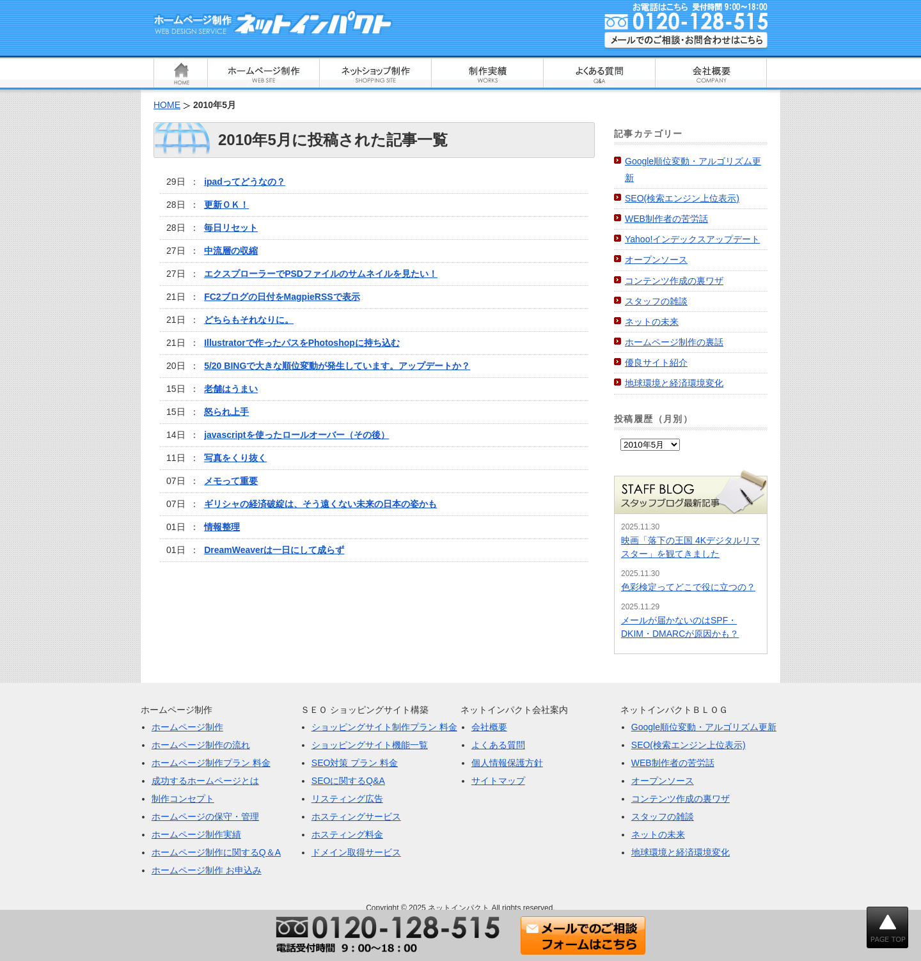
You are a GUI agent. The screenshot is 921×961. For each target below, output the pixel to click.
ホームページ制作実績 (196, 834)
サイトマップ (498, 781)
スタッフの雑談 (656, 301)
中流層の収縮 (231, 251)
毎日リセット (231, 228)
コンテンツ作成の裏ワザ (674, 281)
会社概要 (489, 727)
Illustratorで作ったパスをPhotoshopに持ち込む (302, 343)
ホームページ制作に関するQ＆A (216, 852)
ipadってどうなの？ (244, 181)
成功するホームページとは (205, 781)
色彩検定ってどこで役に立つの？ (688, 587)
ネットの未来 (652, 321)
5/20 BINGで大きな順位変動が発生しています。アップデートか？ (337, 366)
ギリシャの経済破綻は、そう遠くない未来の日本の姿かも (320, 504)
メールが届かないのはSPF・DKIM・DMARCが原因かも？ (680, 627)
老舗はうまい (231, 389)
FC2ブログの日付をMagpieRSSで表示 (281, 297)
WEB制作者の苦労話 (666, 219)
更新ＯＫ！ (226, 204)
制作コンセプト (183, 798)
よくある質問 (498, 745)
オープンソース (656, 259)
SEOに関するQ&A (348, 781)
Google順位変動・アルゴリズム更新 (703, 727)
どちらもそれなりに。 (249, 320)
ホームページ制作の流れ (201, 745)
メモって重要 (231, 481)
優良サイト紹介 (656, 362)
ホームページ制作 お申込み (207, 870)
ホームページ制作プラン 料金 (211, 763)
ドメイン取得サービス (356, 852)
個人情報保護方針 (507, 763)
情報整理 (222, 527)
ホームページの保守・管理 (205, 816)
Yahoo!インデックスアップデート (692, 239)
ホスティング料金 (347, 834)
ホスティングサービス (356, 816)
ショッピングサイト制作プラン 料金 (384, 727)
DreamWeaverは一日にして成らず (274, 550)
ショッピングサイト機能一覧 (369, 745)
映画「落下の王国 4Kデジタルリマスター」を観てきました (690, 547)
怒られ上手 (226, 412)
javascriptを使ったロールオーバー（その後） (296, 435)
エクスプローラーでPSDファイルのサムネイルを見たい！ (320, 274)
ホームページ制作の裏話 (674, 342)
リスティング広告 (347, 798)
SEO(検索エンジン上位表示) (682, 198)
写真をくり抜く (235, 458)
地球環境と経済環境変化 (674, 383)
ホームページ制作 (187, 727)
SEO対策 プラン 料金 (354, 763)
